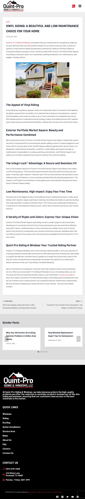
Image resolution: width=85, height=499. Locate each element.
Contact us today (66, 275)
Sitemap (31, 492)
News (5, 435)
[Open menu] (79, 6)
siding (29, 45)
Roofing (6, 422)
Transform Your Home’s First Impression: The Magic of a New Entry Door (63, 304)
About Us (7, 440)
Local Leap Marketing (55, 492)
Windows (7, 414)
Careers (6, 448)
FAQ (4, 444)
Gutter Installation (11, 427)
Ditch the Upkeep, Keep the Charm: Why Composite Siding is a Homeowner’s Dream (22, 304)
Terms (37, 492)
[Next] (78, 339)
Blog (8, 21)
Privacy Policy (44, 492)
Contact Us (8, 453)
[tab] (38, 351)
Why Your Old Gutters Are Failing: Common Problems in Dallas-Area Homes (21, 336)
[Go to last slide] (6, 339)
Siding (6, 418)
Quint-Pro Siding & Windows (19, 42)
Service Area (9, 431)
